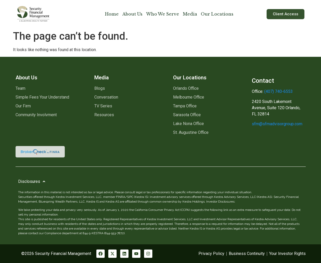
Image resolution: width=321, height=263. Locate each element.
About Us (132, 14)
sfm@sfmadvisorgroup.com (277, 123)
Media (190, 14)
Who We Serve (162, 14)
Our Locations (217, 14)
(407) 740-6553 (278, 91)
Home (112, 14)
